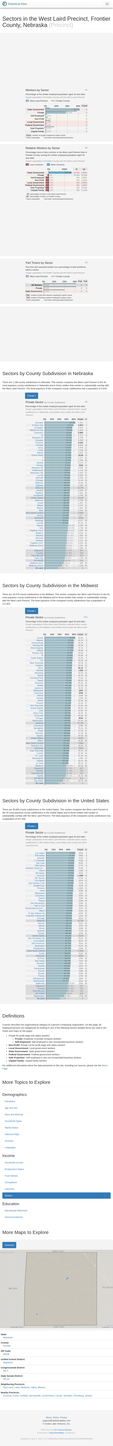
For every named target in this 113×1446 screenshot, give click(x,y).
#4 (86, 402)
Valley (33, 1387)
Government (48, 1395)
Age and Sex (11, 1108)
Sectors (8, 1195)
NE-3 (5, 1371)
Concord (7, 1395)
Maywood (8, 1362)
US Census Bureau (62, 1430)
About (49, 1417)
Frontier (7, 1346)
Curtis (16, 1395)
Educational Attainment (16, 1210)
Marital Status (11, 1127)
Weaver (41, 1387)
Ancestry (9, 1141)
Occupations (11, 1182)
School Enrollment (14, 1217)
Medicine (25, 1387)
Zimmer (88, 1395)
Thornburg (78, 1395)
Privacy (63, 1417)
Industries (9, 1189)
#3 (86, 262)
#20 (85, 832)
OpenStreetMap (56, 1433)
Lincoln (58, 1395)
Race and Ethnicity (14, 1114)
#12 (85, 617)
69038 (6, 1354)
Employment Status (14, 1169)
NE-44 (6, 1379)
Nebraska (8, 1337)
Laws (17, 1387)
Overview (9, 1245)
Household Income (14, 1162)
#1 (86, 90)
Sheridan (67, 1395)
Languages (10, 1147)
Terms (56, 1417)
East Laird (8, 1387)
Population (10, 1101)
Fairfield (24, 1395)
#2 (86, 148)
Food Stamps (11, 1176)
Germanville (35, 1395)
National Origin (12, 1134)
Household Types (13, 1121)
